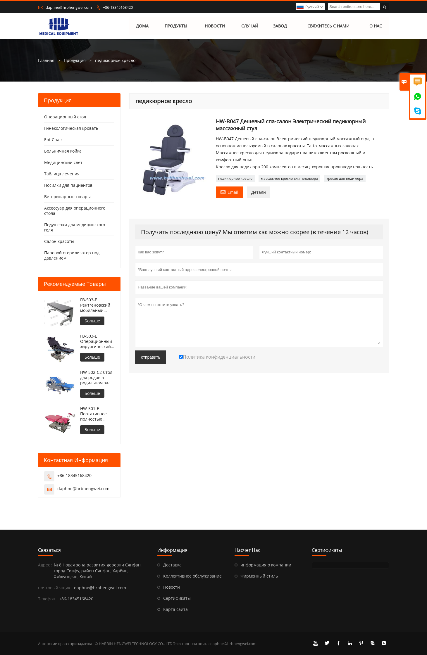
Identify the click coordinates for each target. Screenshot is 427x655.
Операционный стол (65, 117)
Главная (46, 60)
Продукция (75, 60)
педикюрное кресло (235, 178)
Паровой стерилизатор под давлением (71, 255)
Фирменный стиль (259, 576)
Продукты (176, 26)
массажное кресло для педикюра (289, 178)
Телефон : (48, 599)
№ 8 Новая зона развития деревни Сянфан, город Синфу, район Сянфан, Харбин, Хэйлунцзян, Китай (98, 570)
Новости (171, 587)
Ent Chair (53, 139)
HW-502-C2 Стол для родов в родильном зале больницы (96, 378)
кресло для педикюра (344, 178)
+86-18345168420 (118, 7)
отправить (150, 357)
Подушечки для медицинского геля (74, 227)
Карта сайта (175, 609)
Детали (258, 192)
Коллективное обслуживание (192, 576)
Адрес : (45, 565)
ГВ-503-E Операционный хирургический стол (96, 341)
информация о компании (265, 565)
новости (215, 26)
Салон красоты (59, 241)
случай (249, 26)
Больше (92, 321)
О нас (375, 26)
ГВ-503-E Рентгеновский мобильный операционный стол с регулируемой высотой (95, 305)
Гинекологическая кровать (71, 128)
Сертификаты (177, 598)
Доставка (172, 565)
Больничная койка (63, 151)
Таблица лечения (62, 174)
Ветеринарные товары (67, 196)
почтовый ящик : (55, 587)
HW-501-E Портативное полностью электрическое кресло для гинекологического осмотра (97, 414)
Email (229, 192)
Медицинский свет (63, 162)
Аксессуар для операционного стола (74, 210)
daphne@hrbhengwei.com (69, 7)
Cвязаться (49, 550)
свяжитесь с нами (328, 26)
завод (280, 26)
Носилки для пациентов (68, 185)
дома (142, 26)
